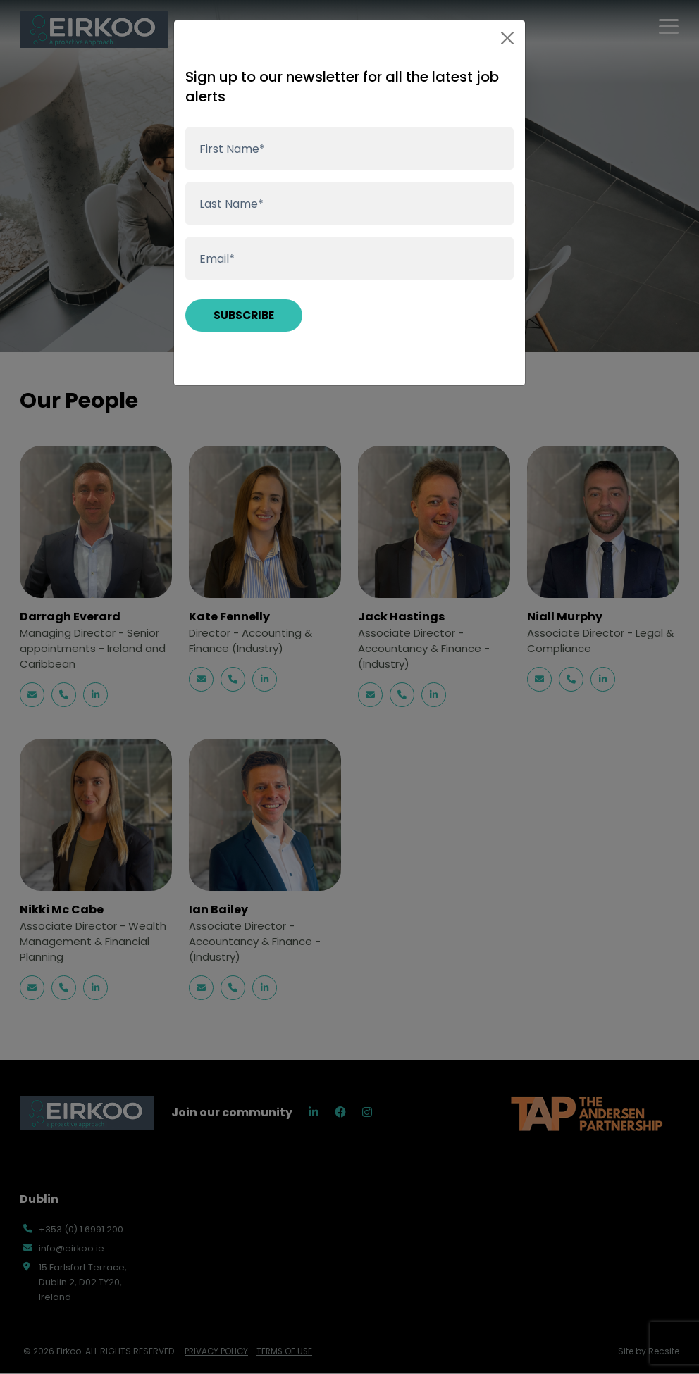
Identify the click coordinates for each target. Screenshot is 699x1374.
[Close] (507, 38)
